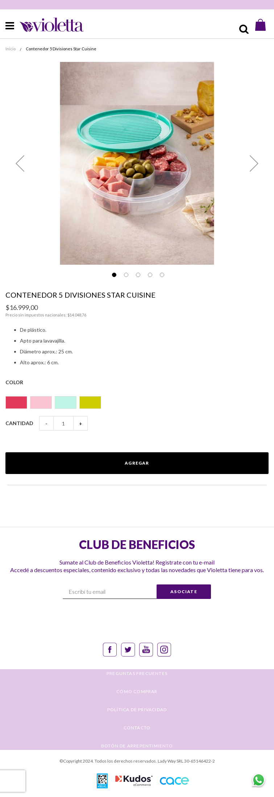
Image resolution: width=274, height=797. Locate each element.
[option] (16, 402)
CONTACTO (137, 727)
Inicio (10, 48)
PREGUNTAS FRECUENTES (137, 673)
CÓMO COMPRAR (136, 691)
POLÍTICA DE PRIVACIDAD (137, 709)
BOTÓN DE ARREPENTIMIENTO (137, 745)
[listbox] (137, 399)
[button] (19, 163)
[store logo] (45, 25)
